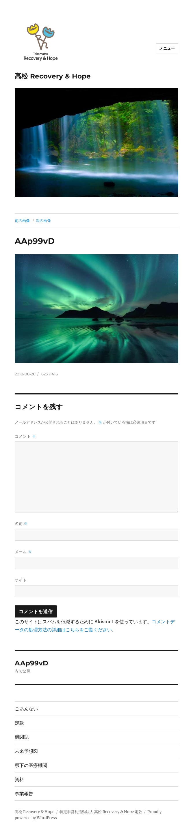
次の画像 (43, 220)
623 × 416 (49, 374)
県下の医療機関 (31, 765)
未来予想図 (26, 751)
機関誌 (22, 737)
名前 (21, 523)
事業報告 (24, 793)
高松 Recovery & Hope (53, 76)
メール (23, 551)
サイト (21, 580)
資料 (19, 779)
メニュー (167, 48)
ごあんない (26, 709)
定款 (19, 723)
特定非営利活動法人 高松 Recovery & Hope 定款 (101, 811)
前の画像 (22, 220)
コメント (25, 436)
